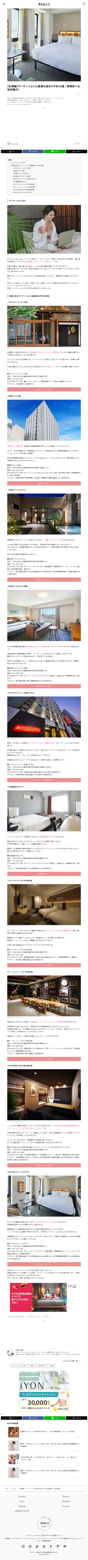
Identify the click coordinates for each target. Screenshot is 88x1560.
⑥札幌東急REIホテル (20, 182)
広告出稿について (56, 1535)
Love (22, 1501)
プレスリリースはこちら (33, 1535)
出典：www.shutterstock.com (16, 254)
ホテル (15, 1365)
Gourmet (66, 1501)
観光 (32, 1365)
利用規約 (7, 1538)
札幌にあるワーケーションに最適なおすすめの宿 (28, 165)
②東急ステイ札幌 (19, 171)
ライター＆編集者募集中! (43, 1541)
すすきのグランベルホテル (43, 1264)
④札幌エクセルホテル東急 (22, 176)
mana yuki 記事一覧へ (71, 1361)
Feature (66, 1506)
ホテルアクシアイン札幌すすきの (43, 780)
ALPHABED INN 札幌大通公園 (43, 1165)
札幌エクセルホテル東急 (43, 686)
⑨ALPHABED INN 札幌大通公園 (23, 190)
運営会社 (66, 1538)
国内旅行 (41, 1365)
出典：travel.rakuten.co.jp (73, 82)
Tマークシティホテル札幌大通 (43, 965)
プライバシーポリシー (30, 1538)
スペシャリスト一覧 (56, 1538)
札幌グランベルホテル (43, 580)
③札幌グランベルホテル (21, 173)
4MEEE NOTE (22, 1511)
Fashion (22, 1496)
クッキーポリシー (43, 1538)
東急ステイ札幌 (43, 483)
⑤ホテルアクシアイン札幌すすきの (24, 179)
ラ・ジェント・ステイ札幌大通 (43, 1059)
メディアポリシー (16, 1538)
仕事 (24, 1365)
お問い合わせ (46, 1535)
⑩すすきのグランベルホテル (22, 192)
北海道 (52, 1365)
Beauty (66, 1496)
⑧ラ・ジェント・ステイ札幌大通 (24, 187)
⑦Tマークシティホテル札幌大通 (23, 184)
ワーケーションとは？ (19, 163)
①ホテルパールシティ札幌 (21, 168)
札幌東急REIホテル (43, 874)
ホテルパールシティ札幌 (43, 389)
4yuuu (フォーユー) (76, 1538)
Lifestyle (22, 1506)
